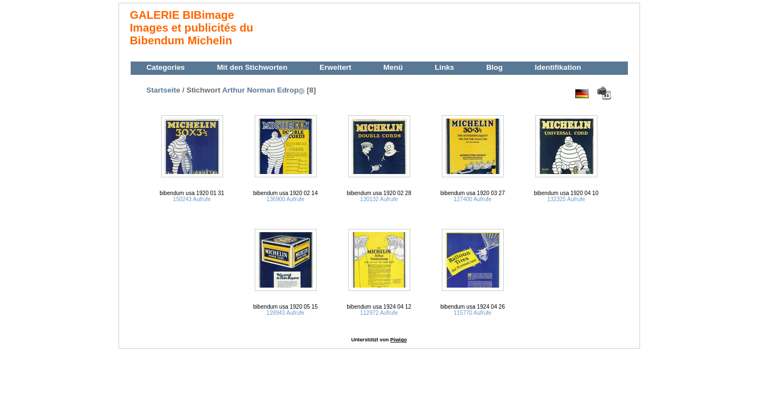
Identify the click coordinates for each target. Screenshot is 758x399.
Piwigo (398, 339)
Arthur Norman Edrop (260, 90)
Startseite (163, 90)
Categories (165, 67)
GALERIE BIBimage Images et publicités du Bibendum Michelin (192, 28)
